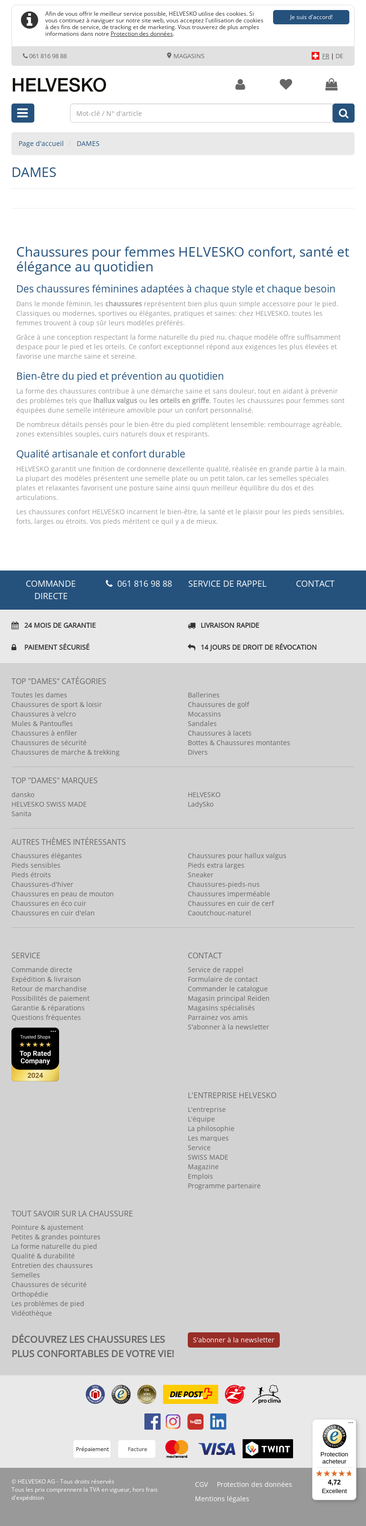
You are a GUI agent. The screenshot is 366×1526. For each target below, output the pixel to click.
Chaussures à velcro (43, 713)
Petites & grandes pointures (56, 1236)
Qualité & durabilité (43, 1255)
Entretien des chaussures (52, 1265)
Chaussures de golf (218, 704)
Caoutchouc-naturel (219, 912)
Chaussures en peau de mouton (62, 893)
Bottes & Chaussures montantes (239, 742)
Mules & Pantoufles (42, 723)
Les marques (208, 1137)
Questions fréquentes (46, 1017)
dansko (22, 794)
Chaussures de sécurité (49, 742)
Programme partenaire (224, 1185)
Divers (198, 752)
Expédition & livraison (46, 979)
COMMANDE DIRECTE (51, 590)
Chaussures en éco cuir (48, 903)
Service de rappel (227, 583)
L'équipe (201, 1118)
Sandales (202, 723)
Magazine (203, 1166)
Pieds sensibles (36, 865)
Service (199, 1147)
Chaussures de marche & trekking (65, 752)
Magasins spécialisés (221, 1007)
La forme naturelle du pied (54, 1246)
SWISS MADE (208, 1157)
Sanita (21, 813)
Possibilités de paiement (50, 998)
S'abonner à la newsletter (228, 1026)
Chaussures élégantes (46, 855)
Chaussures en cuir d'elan (53, 912)
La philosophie (211, 1128)
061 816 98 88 (45, 56)
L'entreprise (207, 1109)
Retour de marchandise (49, 988)
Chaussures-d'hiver (42, 884)
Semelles (25, 1274)
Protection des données (142, 33)
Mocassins (204, 713)
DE (339, 56)
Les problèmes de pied (47, 1303)
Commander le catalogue (228, 988)
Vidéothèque (31, 1313)
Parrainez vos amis (218, 1017)
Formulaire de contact (223, 979)
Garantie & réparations (48, 1007)
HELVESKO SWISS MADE (49, 804)
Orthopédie (29, 1293)
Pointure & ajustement (47, 1227)
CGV (201, 1484)
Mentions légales (222, 1498)
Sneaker (201, 874)
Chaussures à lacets (220, 732)
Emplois (200, 1176)
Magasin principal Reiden (229, 998)
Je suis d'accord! (311, 17)
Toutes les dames (39, 694)
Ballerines (204, 694)
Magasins (185, 56)
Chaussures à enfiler (44, 732)
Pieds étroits (31, 874)
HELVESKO (204, 794)
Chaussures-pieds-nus (224, 884)
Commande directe (41, 969)
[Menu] (350, 1425)
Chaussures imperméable (229, 893)
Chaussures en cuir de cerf (231, 903)
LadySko (201, 804)
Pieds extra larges (216, 865)
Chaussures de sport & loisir (56, 704)
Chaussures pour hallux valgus (237, 855)
